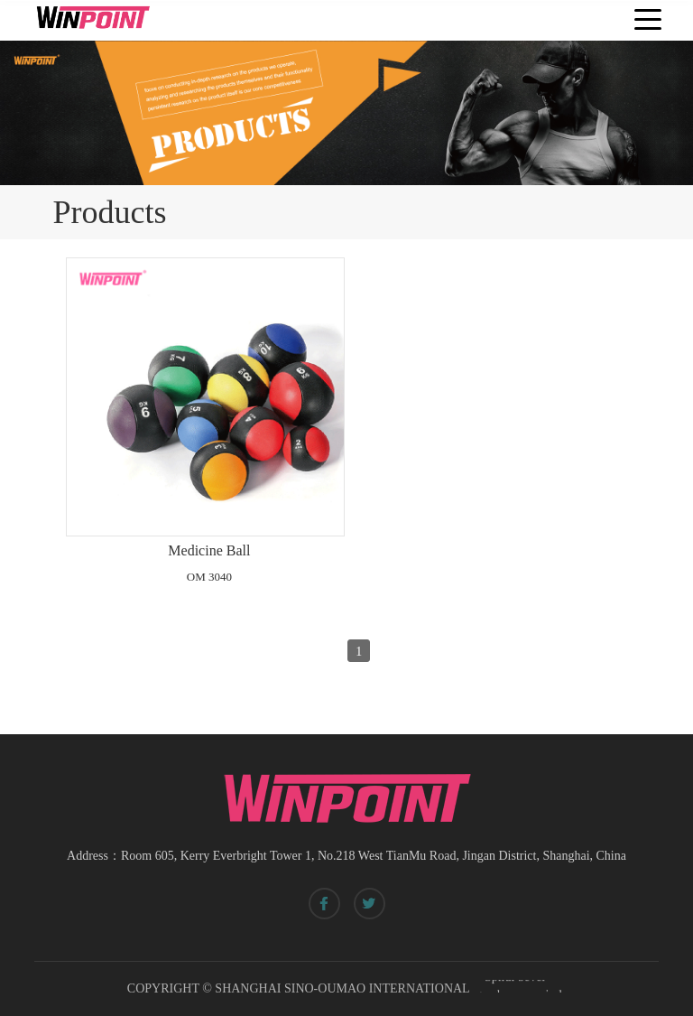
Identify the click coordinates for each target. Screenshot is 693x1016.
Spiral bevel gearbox (510, 986)
